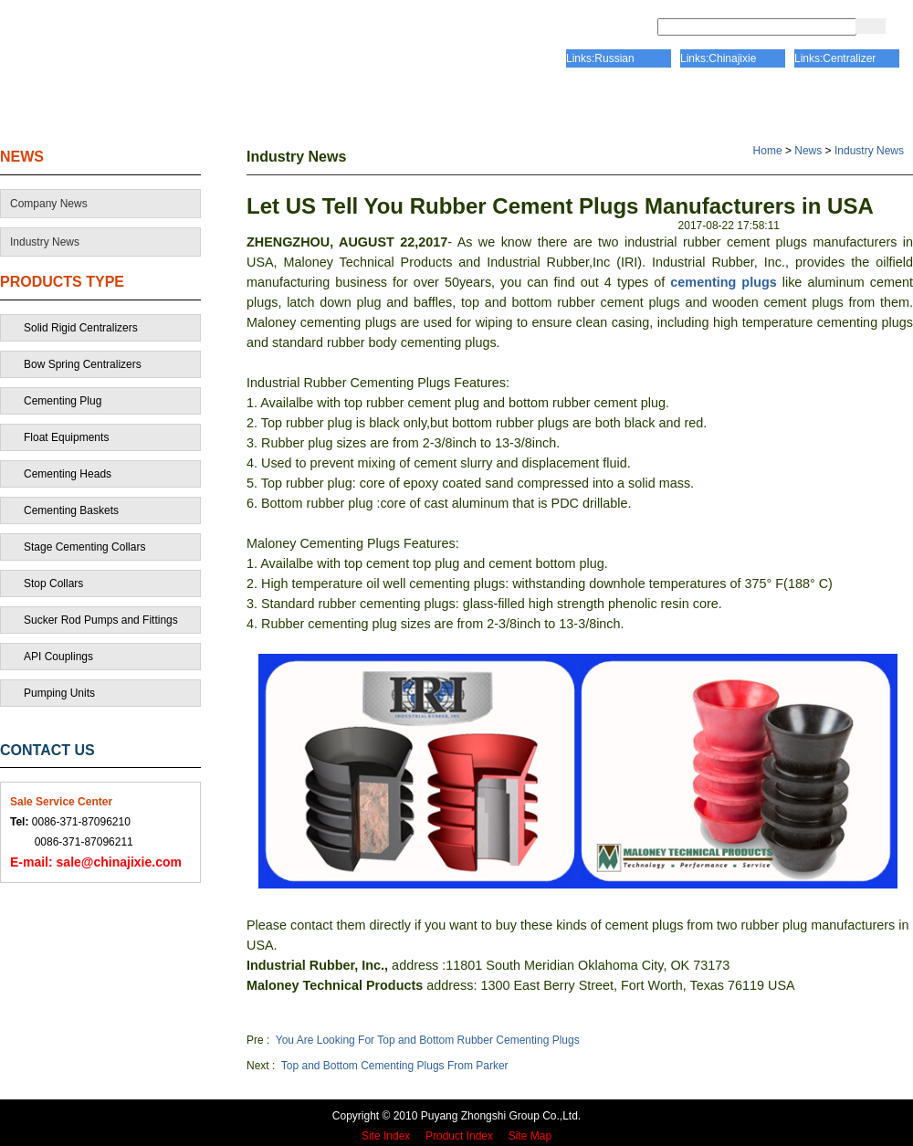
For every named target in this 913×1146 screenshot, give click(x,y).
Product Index (459, 1136)
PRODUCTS (618, 105)
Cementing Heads (67, 474)
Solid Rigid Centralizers (81, 327)
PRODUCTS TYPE (62, 281)
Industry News (44, 242)
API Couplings (58, 656)
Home (767, 150)
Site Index (386, 1136)
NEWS (22, 156)
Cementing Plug (62, 400)
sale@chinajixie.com (96, 862)
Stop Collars (53, 583)
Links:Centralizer (835, 58)
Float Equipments (66, 437)
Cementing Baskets (71, 510)
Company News (49, 203)
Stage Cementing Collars (84, 547)
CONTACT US (808, 105)
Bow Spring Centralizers (83, 364)
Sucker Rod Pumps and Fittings (101, 620)
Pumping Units (59, 693)
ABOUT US (240, 105)
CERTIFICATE (427, 105)
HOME (76, 105)
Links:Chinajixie (718, 58)
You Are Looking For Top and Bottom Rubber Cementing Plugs (428, 1040)
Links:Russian (600, 58)
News (808, 150)
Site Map (530, 1136)
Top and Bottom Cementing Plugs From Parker (395, 1065)
